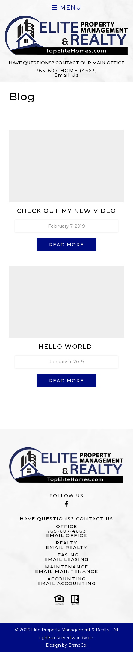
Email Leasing (66, 559)
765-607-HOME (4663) (66, 70)
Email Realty (66, 547)
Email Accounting (66, 583)
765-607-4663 (66, 531)
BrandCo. (77, 645)
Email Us (66, 75)
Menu (66, 7)
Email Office (66, 535)
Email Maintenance (66, 571)
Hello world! (66, 346)
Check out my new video (66, 210)
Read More (66, 244)
